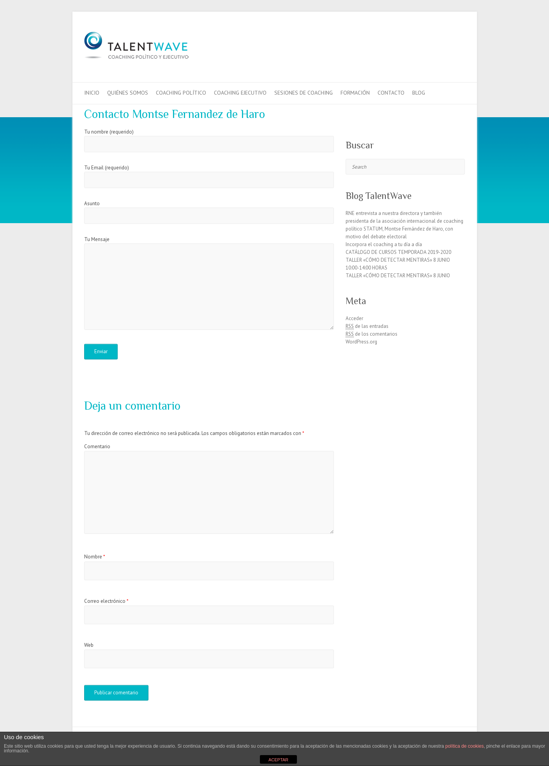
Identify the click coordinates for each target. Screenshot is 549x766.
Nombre (94, 556)
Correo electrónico (106, 601)
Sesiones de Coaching (303, 92)
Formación (355, 92)
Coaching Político (181, 92)
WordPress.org (361, 341)
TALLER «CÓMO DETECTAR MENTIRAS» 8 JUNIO (398, 275)
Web (89, 645)
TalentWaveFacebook (434, 40)
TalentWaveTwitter (446, 40)
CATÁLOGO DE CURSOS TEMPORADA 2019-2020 (398, 252)
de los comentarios (371, 334)
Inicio (91, 92)
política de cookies (464, 746)
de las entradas (367, 326)
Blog (418, 92)
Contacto (391, 92)
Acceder (354, 318)
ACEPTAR (278, 759)
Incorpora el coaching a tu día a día (384, 244)
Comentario (97, 446)
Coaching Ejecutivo (240, 92)
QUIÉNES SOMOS (127, 92)
